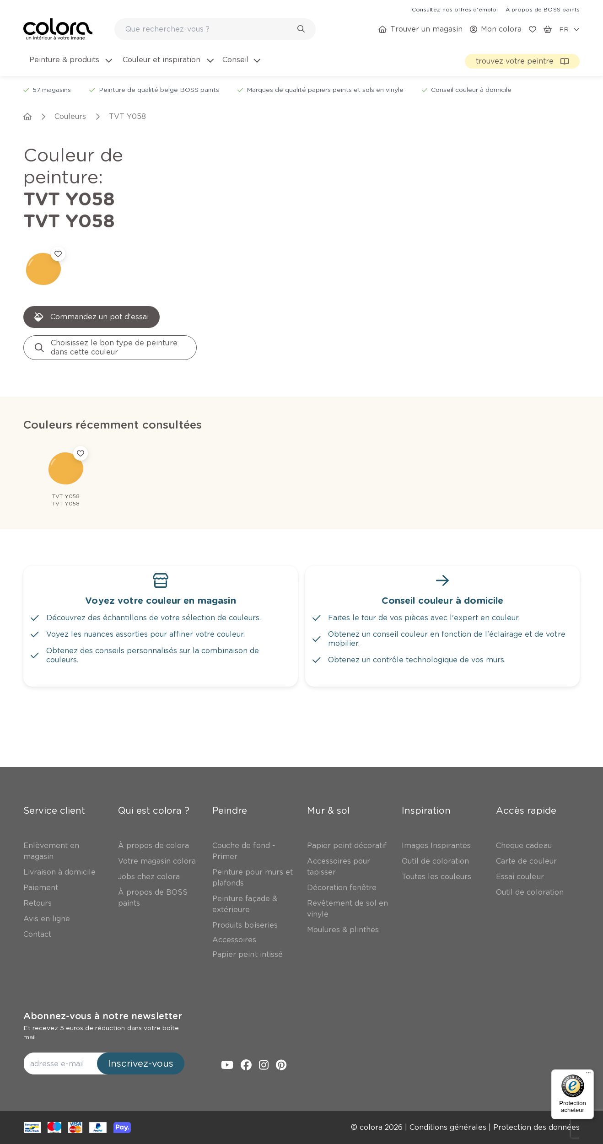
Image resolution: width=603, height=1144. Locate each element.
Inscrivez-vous (140, 1063)
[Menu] (588, 1074)
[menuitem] (70, 65)
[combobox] (215, 29)
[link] (455, 9)
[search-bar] (209, 29)
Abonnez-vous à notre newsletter (102, 1015)
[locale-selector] (569, 29)
